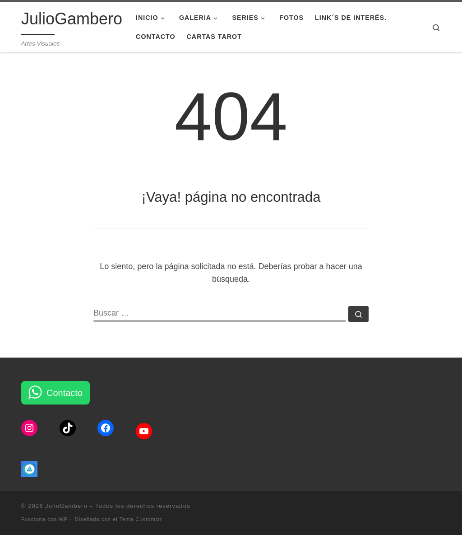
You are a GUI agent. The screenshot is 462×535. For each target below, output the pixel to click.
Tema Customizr (141, 519)
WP (63, 519)
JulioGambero (66, 505)
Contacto (64, 393)
